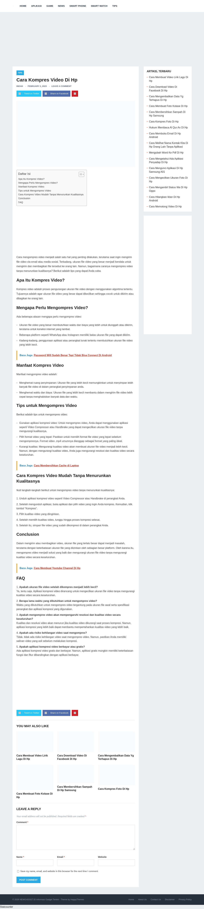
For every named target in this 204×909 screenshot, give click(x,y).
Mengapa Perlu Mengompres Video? (38, 182)
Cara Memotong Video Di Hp (165, 206)
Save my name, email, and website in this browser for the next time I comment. (59, 871)
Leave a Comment (61, 86)
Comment (22, 822)
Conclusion (24, 198)
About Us (142, 899)
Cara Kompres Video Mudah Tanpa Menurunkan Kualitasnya (51, 194)
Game (49, 6)
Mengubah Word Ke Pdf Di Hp (166, 152)
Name (20, 857)
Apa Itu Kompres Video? (31, 179)
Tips (114, 6)
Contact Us (156, 899)
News (61, 6)
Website (102, 857)
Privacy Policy (185, 899)
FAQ (20, 202)
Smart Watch (99, 6)
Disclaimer (170, 899)
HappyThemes (77, 899)
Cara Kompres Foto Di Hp (113, 789)
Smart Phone (77, 6)
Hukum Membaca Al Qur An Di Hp (168, 127)
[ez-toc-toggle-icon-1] (80, 174)
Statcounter (6, 906)
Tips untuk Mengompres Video (34, 190)
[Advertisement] (102, 36)
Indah (19, 86)
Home (23, 6)
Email (61, 857)
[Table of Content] (81, 174)
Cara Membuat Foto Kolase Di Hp (168, 106)
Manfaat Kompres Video (31, 186)
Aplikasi (36, 6)
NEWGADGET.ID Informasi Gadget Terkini (39, 899)
